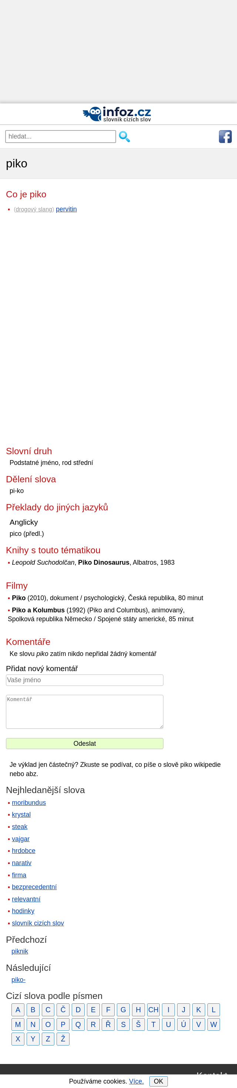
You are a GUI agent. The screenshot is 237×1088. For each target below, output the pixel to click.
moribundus (29, 802)
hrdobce (23, 850)
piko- (18, 979)
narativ (21, 863)
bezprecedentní (34, 887)
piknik (19, 951)
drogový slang (34, 209)
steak (19, 826)
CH (153, 1010)
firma (19, 875)
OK (158, 1081)
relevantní (26, 899)
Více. (136, 1081)
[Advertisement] (118, 51)
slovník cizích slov (38, 923)
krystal (21, 814)
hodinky (23, 911)
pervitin (66, 209)
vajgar (21, 839)
